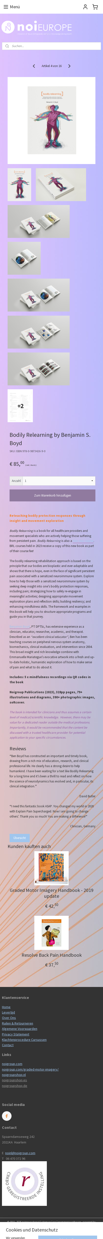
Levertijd (8, 1012)
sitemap (46, 1222)
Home (6, 1007)
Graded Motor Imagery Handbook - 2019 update (51, 893)
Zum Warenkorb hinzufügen (52, 495)
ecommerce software (69, 1222)
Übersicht (19, 838)
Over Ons (9, 1017)
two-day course (83, 541)
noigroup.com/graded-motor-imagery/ (30, 1069)
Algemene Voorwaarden (19, 1028)
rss (54, 1222)
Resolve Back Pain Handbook (52, 955)
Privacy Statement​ (15, 1034)
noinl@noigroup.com (20, 1153)
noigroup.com (12, 1064)
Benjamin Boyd (20, 626)
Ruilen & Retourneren (17, 1023)
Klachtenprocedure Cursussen (24, 1039)
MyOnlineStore (51, 1230)
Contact (7, 1045)
